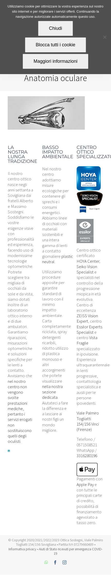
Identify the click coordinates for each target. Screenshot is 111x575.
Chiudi (55, 28)
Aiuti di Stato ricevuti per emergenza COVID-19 (71, 551)
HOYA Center (88, 261)
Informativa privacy (22, 549)
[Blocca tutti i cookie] (104, 37)
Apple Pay (85, 484)
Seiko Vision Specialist (87, 269)
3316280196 (87, 455)
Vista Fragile (87, 340)
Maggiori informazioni (55, 61)
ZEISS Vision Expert (87, 318)
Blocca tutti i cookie (55, 44)
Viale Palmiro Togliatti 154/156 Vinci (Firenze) (88, 421)
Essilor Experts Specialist (89, 329)
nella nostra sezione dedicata (52, 392)
